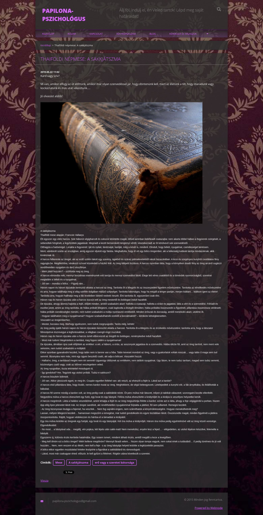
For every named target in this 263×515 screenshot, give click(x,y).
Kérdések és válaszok (183, 33)
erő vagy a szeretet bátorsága (114, 462)
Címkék (45, 462)
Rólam (72, 33)
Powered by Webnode (209, 508)
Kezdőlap (48, 33)
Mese (58, 462)
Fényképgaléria (126, 33)
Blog (152, 33)
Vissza (44, 480)
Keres (219, 10)
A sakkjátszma (78, 462)
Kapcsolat (96, 33)
